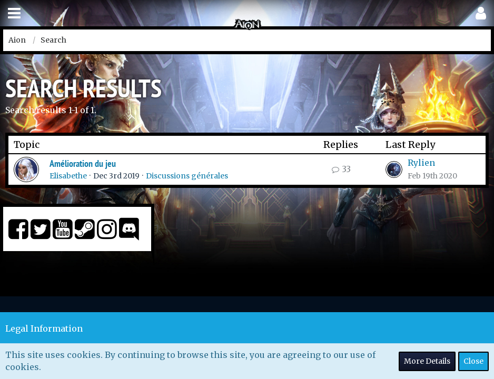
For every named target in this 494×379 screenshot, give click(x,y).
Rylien (421, 162)
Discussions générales (187, 176)
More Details (427, 361)
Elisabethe (68, 176)
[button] (14, 13)
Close (473, 361)
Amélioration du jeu (83, 163)
